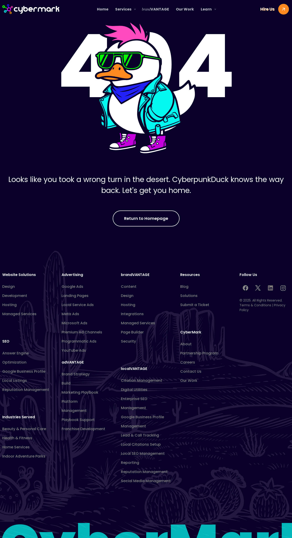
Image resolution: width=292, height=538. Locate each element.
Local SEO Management (143, 453)
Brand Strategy (76, 374)
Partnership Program (199, 353)
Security (128, 341)
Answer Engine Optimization (15, 358)
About (186, 344)
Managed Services (19, 314)
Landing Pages (75, 295)
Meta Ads (70, 314)
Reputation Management (25, 389)
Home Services (16, 447)
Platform (70, 401)
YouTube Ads (74, 350)
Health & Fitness (17, 438)
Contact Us (190, 371)
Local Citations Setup (141, 444)
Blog (184, 286)
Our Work (188, 380)
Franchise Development (83, 428)
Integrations (132, 314)
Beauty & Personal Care (24, 428)
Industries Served (18, 417)
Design (8, 286)
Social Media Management (146, 480)
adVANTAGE (73, 362)
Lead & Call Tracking (140, 435)
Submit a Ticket (194, 304)
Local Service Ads (78, 304)
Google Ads (72, 286)
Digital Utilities (134, 389)
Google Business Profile (23, 371)
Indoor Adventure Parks (23, 456)
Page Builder (132, 332)
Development (14, 295)
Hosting (9, 304)
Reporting (130, 462)
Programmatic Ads (79, 341)
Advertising (72, 274)
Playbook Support (78, 419)
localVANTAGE (134, 368)
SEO (5, 341)
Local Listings (14, 380)
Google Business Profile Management (142, 421)
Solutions (189, 295)
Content (128, 286)
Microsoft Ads (74, 323)
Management (74, 410)
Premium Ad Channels (82, 332)
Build (66, 383)
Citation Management (141, 380)
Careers (187, 362)
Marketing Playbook (80, 392)
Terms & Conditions (255, 305)
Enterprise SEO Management (134, 403)
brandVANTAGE (135, 274)
